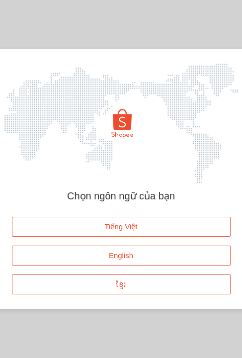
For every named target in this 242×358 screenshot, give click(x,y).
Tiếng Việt (120, 226)
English (121, 255)
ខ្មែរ (121, 284)
